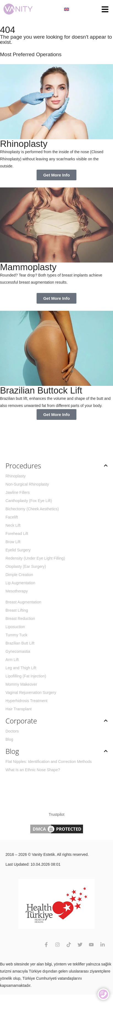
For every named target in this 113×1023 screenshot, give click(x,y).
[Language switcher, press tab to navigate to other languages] (66, 9)
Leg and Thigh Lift (20, 668)
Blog (9, 739)
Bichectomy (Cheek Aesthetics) (32, 509)
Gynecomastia (17, 651)
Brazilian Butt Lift (19, 643)
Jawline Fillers (17, 492)
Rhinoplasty (15, 476)
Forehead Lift (16, 533)
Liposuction (15, 627)
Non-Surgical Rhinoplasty (27, 484)
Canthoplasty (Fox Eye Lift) (28, 500)
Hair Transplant (18, 709)
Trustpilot (56, 814)
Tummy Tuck (16, 635)
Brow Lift (12, 542)
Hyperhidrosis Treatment (26, 701)
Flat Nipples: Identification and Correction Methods (48, 761)
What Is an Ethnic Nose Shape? (32, 770)
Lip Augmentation (20, 583)
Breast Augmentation (23, 602)
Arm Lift (12, 659)
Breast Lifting (16, 610)
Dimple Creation (19, 574)
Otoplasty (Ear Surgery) (25, 566)
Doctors (12, 731)
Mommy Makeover (21, 684)
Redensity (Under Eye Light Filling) (35, 558)
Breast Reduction (20, 618)
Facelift (11, 517)
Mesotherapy (16, 591)
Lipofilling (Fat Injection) (25, 676)
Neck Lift (12, 525)
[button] (105, 9)
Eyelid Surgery (18, 550)
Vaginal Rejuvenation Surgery (30, 692)
